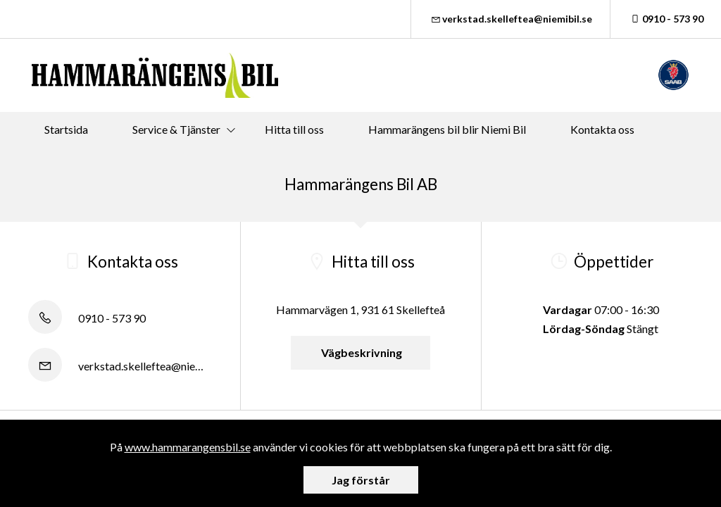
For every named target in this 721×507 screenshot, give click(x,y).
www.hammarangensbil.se (188, 446)
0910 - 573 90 (665, 19)
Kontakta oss (602, 129)
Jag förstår (361, 480)
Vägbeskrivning (360, 352)
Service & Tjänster (176, 129)
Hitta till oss (294, 129)
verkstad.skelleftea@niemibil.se (511, 19)
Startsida (66, 129)
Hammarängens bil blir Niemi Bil (447, 129)
